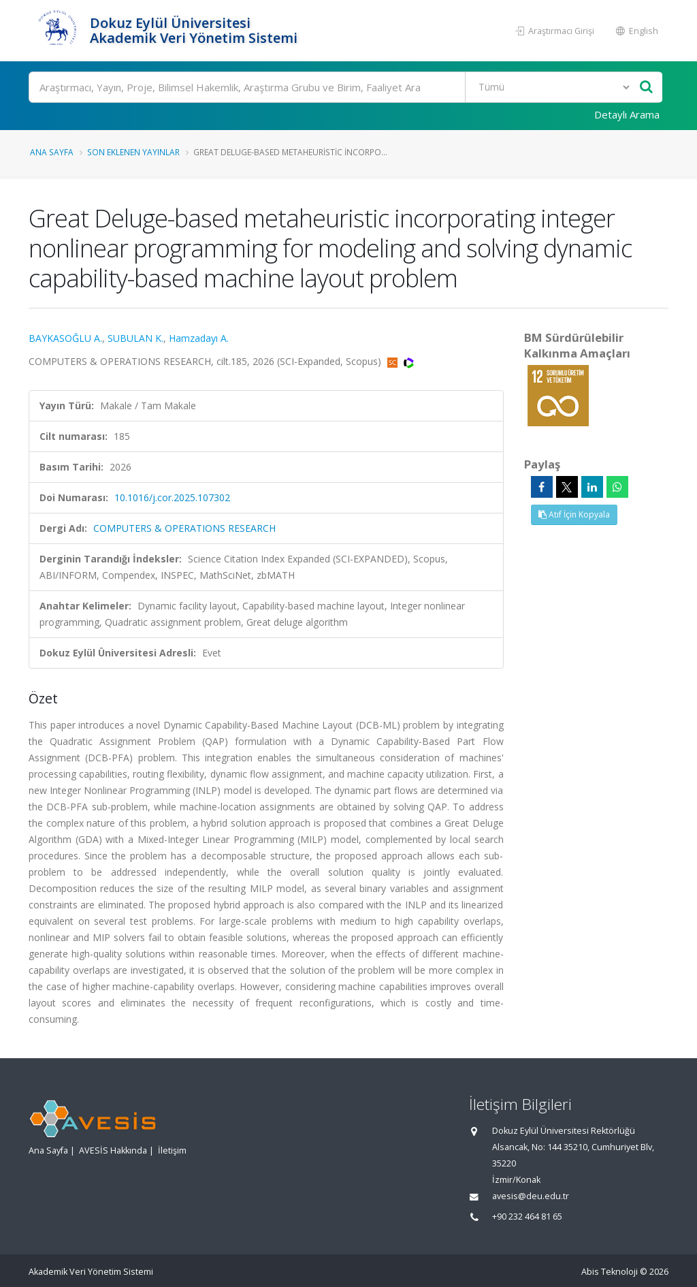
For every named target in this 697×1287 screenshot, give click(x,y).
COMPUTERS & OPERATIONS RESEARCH (184, 528)
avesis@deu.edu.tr (530, 1196)
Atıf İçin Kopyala (574, 514)
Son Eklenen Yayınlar (133, 151)
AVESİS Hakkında (113, 1150)
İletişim (172, 1150)
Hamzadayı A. (199, 338)
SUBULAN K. (135, 338)
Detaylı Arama (627, 114)
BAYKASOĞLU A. (65, 338)
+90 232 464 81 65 (527, 1216)
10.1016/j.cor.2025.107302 (172, 497)
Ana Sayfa (52, 151)
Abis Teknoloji (609, 1271)
